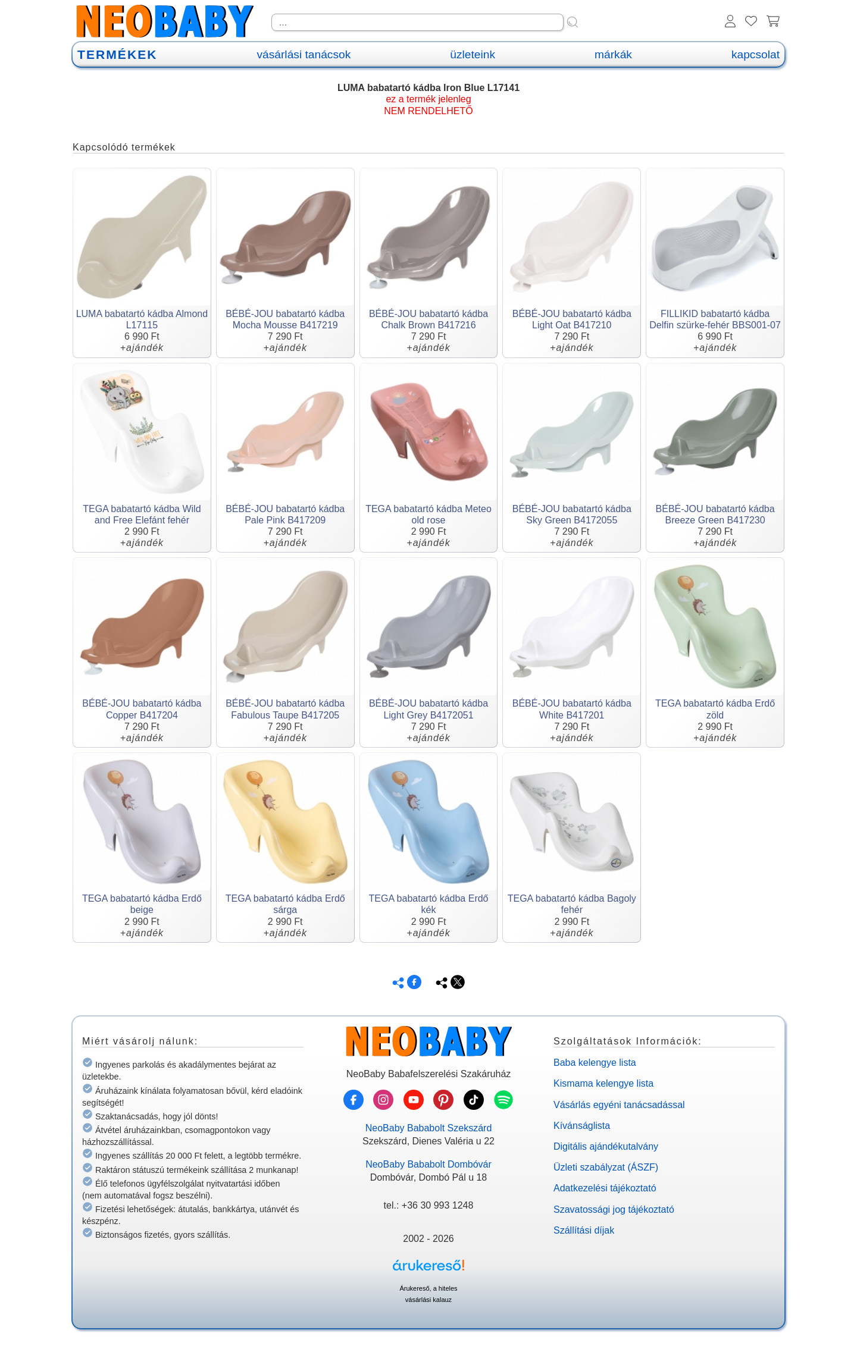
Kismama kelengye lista (603, 1083)
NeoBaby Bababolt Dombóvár (428, 1164)
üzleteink (472, 54)
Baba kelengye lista (594, 1063)
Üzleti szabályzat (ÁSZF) (605, 1167)
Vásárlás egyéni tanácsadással (619, 1105)
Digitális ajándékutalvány (605, 1146)
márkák (613, 54)
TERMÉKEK (117, 54)
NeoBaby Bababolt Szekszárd (428, 1128)
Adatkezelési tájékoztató (604, 1188)
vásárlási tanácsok (304, 54)
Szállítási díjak (583, 1230)
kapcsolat (755, 54)
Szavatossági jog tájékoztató (613, 1209)
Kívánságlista (581, 1126)
